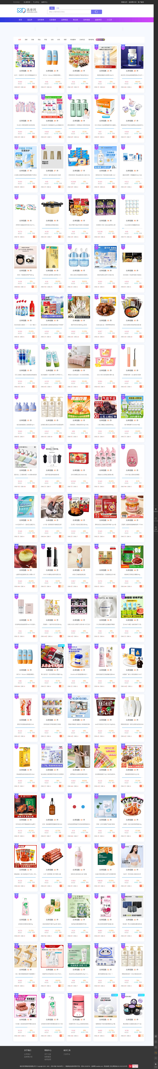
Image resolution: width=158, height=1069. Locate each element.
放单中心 (44, 2)
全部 (19, 39)
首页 (20, 20)
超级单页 (98, 20)
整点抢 (75, 20)
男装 (45, 39)
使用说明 (47, 1059)
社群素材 (52, 20)
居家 (26, 39)
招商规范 (47, 1057)
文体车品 (82, 39)
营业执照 (106, 1066)
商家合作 (124, 2)
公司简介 (27, 1054)
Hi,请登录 (27, 2)
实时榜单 (41, 20)
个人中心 (36, 2)
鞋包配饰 (73, 39)
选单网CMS (133, 2)
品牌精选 (64, 20)
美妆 (39, 39)
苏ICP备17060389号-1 (57, 1066)
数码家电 (91, 39)
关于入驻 (47, 1054)
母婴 (65, 39)
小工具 (109, 20)
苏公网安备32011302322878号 (118, 1066)
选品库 (29, 20)
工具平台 (67, 1054)
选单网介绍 (28, 1057)
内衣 (58, 39)
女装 (52, 39)
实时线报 (86, 20)
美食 (32, 39)
